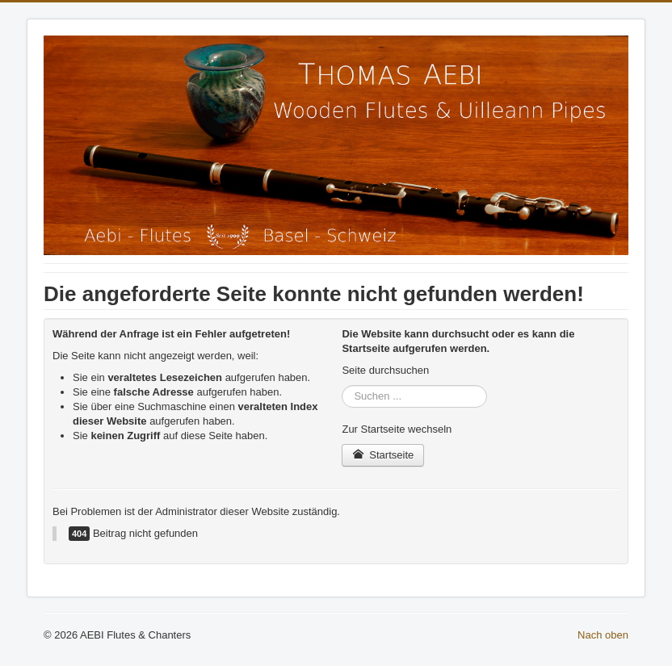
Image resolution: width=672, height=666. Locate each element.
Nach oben (603, 635)
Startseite (383, 455)
